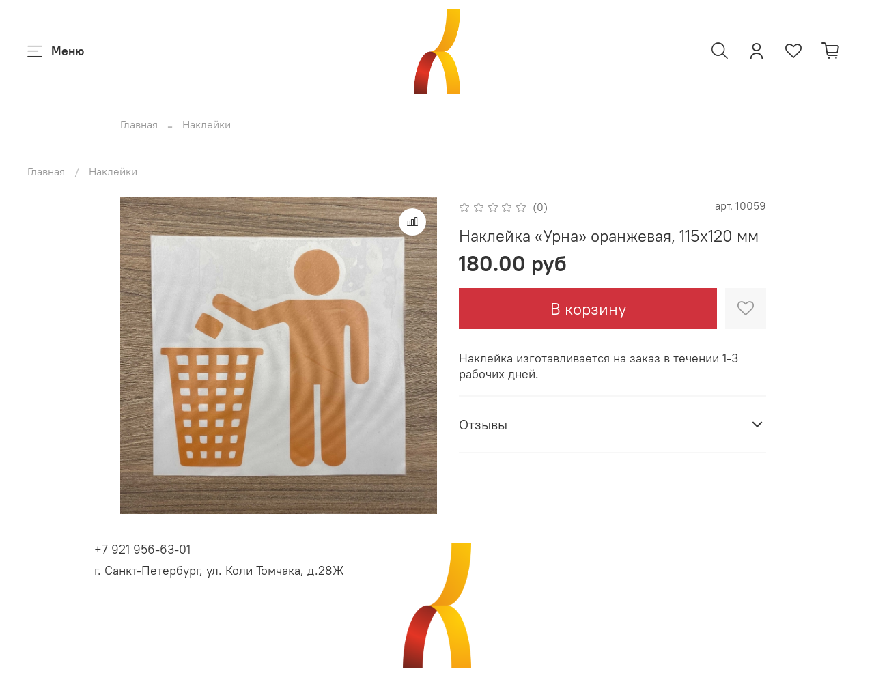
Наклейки (206, 124)
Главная (139, 124)
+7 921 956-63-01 (142, 549)
